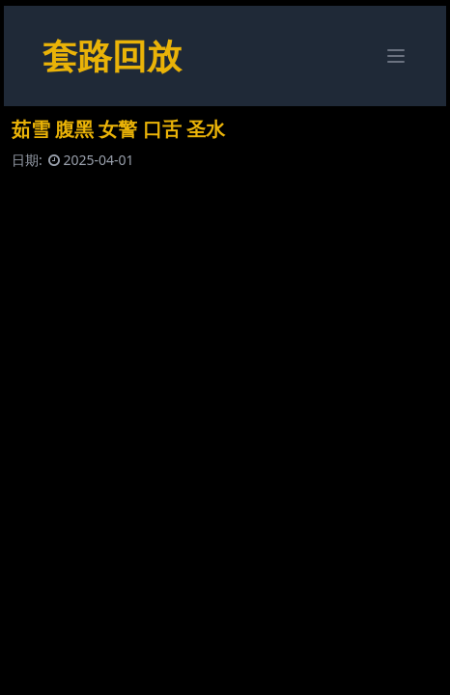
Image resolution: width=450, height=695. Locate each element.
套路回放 (112, 55)
